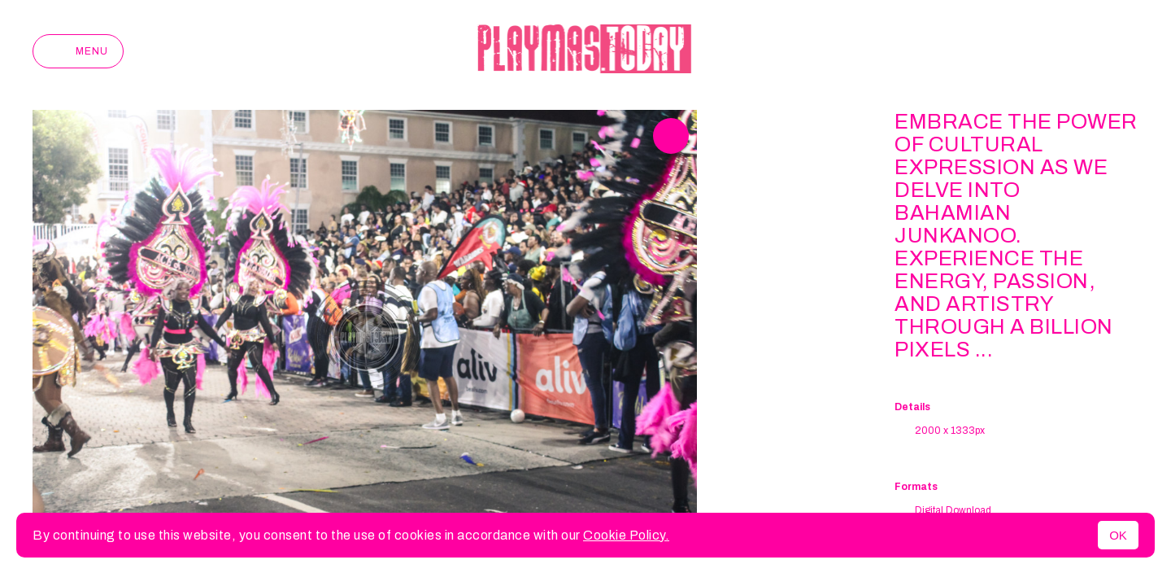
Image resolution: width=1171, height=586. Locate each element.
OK (1118, 535)
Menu (78, 51)
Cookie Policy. (626, 535)
